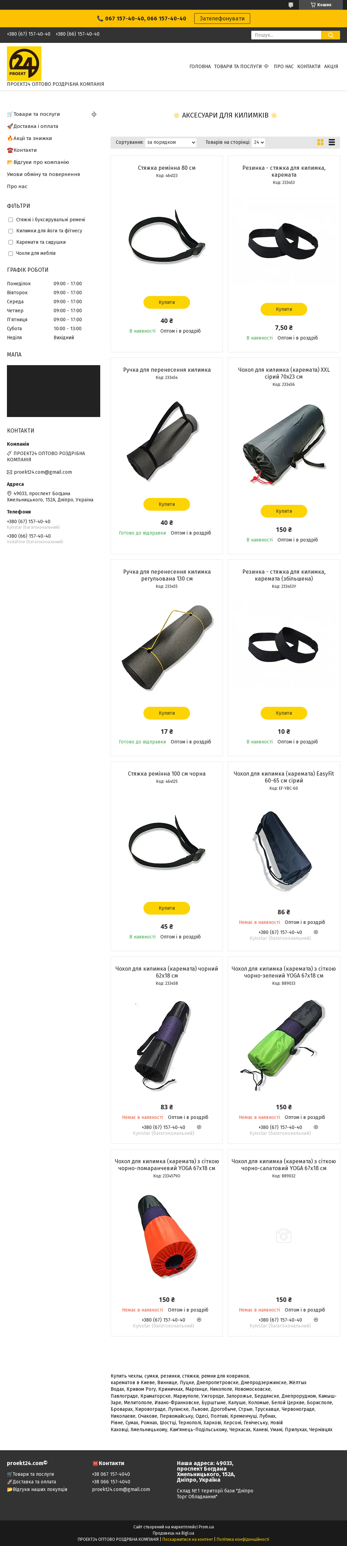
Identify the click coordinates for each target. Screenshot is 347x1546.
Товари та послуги (238, 67)
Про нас (284, 67)
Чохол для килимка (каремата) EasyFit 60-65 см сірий (284, 777)
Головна (200, 67)
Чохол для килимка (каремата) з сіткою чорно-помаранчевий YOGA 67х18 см (167, 1165)
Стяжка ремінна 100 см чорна (167, 773)
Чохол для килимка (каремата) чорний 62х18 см (166, 972)
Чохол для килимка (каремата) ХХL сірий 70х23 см (284, 373)
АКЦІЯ (331, 67)
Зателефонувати (222, 18)
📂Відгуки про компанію (38, 162)
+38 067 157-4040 (111, 1474)
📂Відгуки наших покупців (37, 1489)
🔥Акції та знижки (29, 138)
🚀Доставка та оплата (31, 1482)
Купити (167, 302)
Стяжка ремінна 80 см (167, 168)
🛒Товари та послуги (33, 114)
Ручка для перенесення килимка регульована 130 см (167, 575)
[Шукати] (330, 35)
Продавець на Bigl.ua (173, 1533)
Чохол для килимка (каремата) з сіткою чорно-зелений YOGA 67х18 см (284, 972)
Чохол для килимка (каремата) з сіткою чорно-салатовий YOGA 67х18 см (284, 1165)
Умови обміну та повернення (43, 174)
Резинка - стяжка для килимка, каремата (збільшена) (284, 575)
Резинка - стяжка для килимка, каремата (284, 171)
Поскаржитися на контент (187, 1539)
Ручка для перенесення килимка (167, 370)
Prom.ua (206, 1527)
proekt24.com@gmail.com (43, 472)
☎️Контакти (22, 150)
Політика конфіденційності (243, 1539)
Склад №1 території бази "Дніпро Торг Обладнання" (215, 1494)
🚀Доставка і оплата (32, 126)
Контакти (309, 67)
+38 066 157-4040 (111, 1482)
